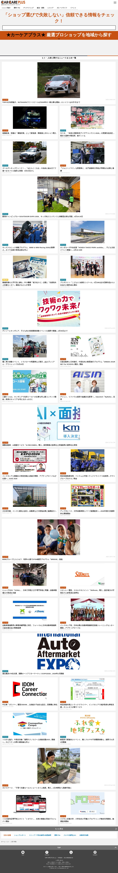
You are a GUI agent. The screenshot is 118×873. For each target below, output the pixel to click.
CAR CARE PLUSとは (50, 857)
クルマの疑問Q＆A (70, 835)
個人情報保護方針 (68, 857)
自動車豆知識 (83, 835)
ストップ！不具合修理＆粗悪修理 (40, 835)
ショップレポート (20, 835)
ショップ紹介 (6, 7)
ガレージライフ (62, 7)
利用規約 (60, 857)
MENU (115, 2)
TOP (59, 847)
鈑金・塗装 (40, 7)
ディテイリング (28, 7)
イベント (73, 7)
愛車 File (17, 7)
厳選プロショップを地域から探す (59, 34)
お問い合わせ (59, 860)
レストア (50, 7)
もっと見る (59, 829)
